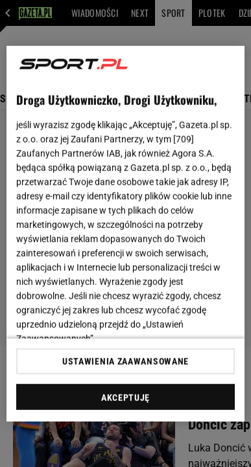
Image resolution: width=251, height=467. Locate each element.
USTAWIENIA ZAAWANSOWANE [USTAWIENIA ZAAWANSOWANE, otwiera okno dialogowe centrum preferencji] (125, 361)
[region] (125, 233)
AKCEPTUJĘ (125, 398)
